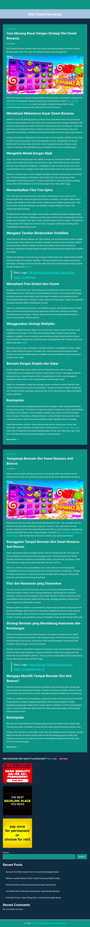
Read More (13, 439)
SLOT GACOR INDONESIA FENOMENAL (48, 923)
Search (6, 852)
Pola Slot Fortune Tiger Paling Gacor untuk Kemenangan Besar (33, 897)
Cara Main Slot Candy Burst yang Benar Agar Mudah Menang (32, 891)
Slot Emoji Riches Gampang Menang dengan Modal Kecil (31, 885)
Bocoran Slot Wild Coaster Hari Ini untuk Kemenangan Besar (32, 872)
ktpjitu (24, 342)
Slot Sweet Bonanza (70, 427)
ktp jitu (28, 267)
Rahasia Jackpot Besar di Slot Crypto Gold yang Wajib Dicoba (33, 878)
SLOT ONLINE (11, 29)
